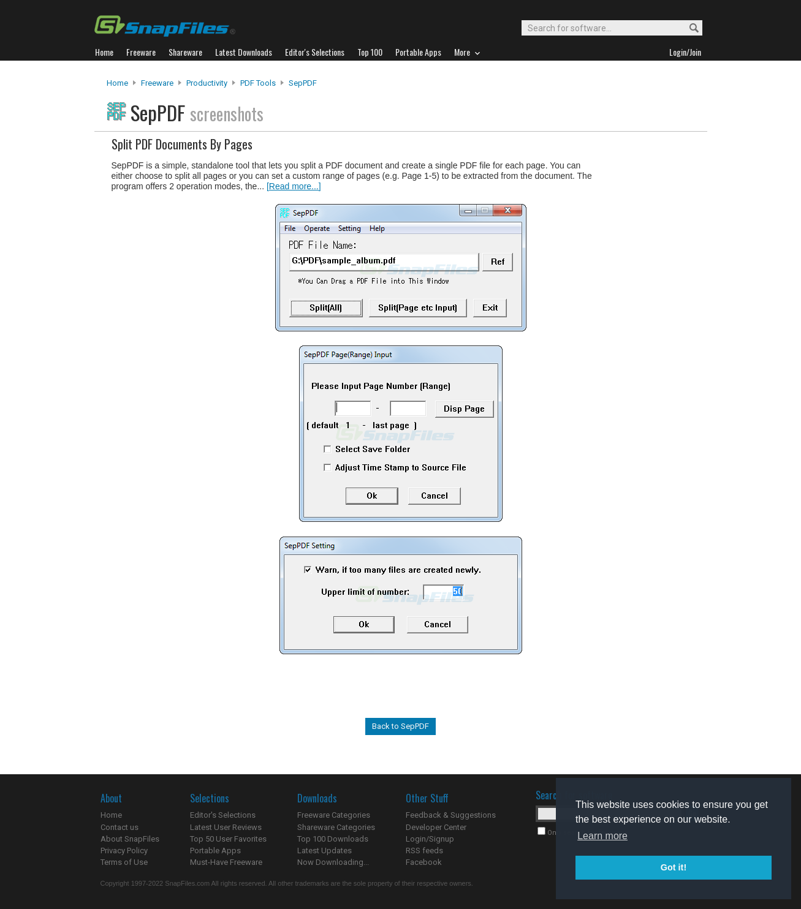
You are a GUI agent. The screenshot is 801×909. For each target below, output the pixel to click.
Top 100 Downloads (332, 838)
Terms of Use (124, 862)
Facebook (424, 862)
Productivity (206, 83)
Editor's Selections (223, 815)
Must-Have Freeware (226, 862)
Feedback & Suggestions (451, 815)
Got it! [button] (673, 867)
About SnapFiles (130, 838)
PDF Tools (258, 83)
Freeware (157, 83)
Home (117, 83)
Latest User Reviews (226, 827)
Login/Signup (430, 838)
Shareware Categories (336, 827)
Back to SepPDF (400, 726)
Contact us (120, 827)
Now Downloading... (333, 862)
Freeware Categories (333, 815)
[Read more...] (294, 186)
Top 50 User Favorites (228, 838)
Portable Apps (215, 850)
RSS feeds (424, 850)
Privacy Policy (124, 850)
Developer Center (436, 827)
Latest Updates (324, 850)
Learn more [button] (602, 836)
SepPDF (303, 83)
